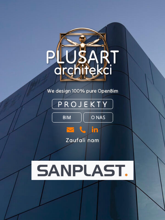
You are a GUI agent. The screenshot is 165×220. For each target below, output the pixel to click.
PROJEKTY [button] (83, 104)
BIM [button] (67, 117)
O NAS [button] (98, 117)
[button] (70, 130)
